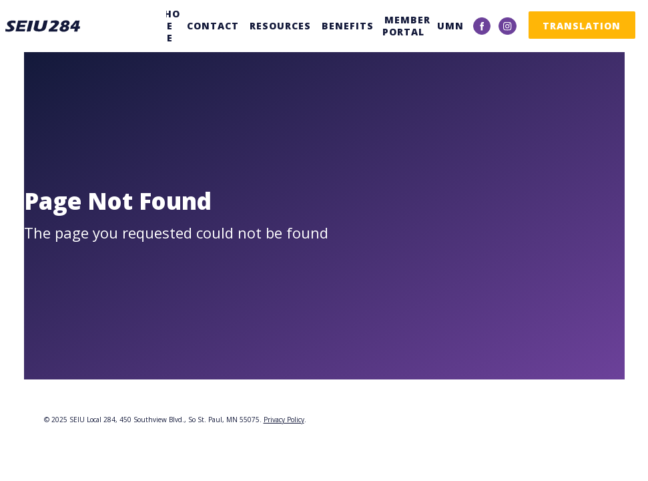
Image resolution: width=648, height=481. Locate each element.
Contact (213, 25)
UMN (450, 25)
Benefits (348, 25)
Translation (582, 25)
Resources (280, 25)
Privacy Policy (284, 419)
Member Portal (406, 25)
